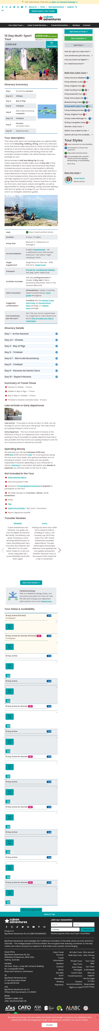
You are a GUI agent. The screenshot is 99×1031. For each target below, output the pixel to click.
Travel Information (58, 959)
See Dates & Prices (78, 31)
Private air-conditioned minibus (40, 270)
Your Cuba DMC (89, 962)
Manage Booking (56, 7)
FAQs (42, 7)
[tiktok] (10, 6)
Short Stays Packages (77, 968)
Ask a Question (77, 38)
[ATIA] (37, 1008)
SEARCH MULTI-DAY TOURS (43, 11)
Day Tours (77, 964)
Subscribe (87, 929)
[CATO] (24, 1008)
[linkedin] (18, 6)
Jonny (44, 523)
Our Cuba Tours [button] (16, 25)
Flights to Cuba (75, 987)
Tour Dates (52, 46)
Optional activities (16, 508)
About (61, 970)
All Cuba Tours (76, 952)
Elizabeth (18, 523)
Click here (15, 465)
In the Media (89, 970)
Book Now (9, 627)
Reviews (60, 963)
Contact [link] (86, 25)
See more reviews (30, 582)
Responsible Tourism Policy (88, 985)
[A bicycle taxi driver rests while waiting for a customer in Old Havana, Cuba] (13, 414)
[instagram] (6, 6)
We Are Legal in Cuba (88, 979)
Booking (60, 981)
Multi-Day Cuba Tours (75, 72)
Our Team (90, 966)
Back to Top (49, 914)
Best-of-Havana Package (63, 2)
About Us (33, 7)
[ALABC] (73, 1008)
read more (40, 265)
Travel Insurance (75, 976)
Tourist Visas (76, 973)
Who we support (90, 974)
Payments (59, 984)
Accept (49, 1025)
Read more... (46, 601)
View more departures (31, 910)
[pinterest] (26, 6)
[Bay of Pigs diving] (31, 210)
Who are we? (88, 952)
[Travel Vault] (49, 1008)
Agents (70, 7)
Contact (60, 966)
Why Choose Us (88, 956)
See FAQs (78, 45)
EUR (11, 455)
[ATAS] (10, 1008)
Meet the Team (72, 173)
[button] (31, 334)
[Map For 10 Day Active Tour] (47, 111)
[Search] (76, 7)
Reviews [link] (76, 25)
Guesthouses (39, 249)
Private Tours (76, 961)
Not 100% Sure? (60, 974)
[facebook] (3, 6)
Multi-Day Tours (75, 955)
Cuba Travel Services (58, 953)
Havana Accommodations (74, 982)
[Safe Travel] (59, 1008)
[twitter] (14, 6)
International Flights (17, 477)
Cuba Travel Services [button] (37, 25)
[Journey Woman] (86, 1008)
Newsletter (59, 978)
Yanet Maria (79, 178)
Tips (10, 504)
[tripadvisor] (3, 10)
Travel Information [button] (59, 25)
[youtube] (22, 6)
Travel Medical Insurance (29, 486)
